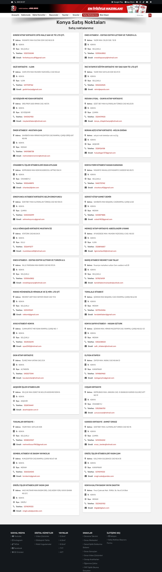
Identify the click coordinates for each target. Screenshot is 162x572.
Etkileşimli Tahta (42, 540)
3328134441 (28, 405)
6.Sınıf (62, 540)
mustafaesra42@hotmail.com (34, 251)
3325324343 (29, 472)
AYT (61, 552)
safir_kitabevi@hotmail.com (105, 346)
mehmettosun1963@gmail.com (35, 445)
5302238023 (100, 342)
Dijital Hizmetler (39, 15)
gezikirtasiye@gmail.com (32, 89)
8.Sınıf (62, 544)
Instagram (17, 540)
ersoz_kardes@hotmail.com (105, 445)
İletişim (112, 536)
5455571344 (29, 374)
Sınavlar (77, 15)
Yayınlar (66, 15)
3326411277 (28, 247)
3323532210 (29, 342)
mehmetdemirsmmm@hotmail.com (36, 156)
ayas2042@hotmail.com (32, 346)
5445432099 (29, 215)
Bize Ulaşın (104, 15)
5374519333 (100, 472)
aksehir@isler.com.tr (30, 410)
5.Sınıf (62, 536)
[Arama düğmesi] (150, 15)
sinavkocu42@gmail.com (104, 188)
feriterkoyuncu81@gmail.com (34, 58)
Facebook (17, 548)
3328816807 (100, 247)
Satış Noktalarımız (90, 15)
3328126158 (100, 149)
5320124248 (29, 53)
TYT (61, 548)
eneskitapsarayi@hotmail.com (106, 58)
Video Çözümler (42, 536)
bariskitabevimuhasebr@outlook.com (108, 283)
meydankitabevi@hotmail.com (34, 121)
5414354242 (100, 440)
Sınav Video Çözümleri (93, 555)
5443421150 (28, 117)
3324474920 (100, 117)
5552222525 (100, 85)
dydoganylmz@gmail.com (104, 378)
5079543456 (100, 310)
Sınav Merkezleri (91, 540)
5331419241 (28, 310)
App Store (129, 2)
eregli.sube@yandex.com (104, 476)
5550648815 (29, 183)
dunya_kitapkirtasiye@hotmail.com (108, 121)
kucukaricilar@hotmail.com (33, 378)
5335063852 (100, 53)
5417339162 (28, 85)
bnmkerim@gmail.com (31, 476)
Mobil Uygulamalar (43, 544)
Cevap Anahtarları (91, 559)
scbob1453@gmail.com (103, 219)
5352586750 (100, 408)
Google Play (117, 2)
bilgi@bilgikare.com (101, 508)
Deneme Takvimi (91, 536)
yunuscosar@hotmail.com (104, 413)
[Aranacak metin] (142, 15)
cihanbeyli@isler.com (31, 188)
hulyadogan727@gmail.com (105, 153)
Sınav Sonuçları (90, 551)
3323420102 (100, 504)
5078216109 (100, 278)
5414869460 (100, 374)
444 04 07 (20, 2)
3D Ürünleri (17, 552)
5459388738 (29, 152)
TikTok (15, 544)
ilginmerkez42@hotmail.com (105, 251)
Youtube (16, 536)
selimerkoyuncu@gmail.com (33, 219)
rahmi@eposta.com (101, 89)
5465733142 (100, 183)
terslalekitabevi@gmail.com (105, 315)
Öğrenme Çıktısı (90, 563)
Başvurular (54, 15)
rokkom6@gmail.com (31, 315)
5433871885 (100, 215)
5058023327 (29, 440)
